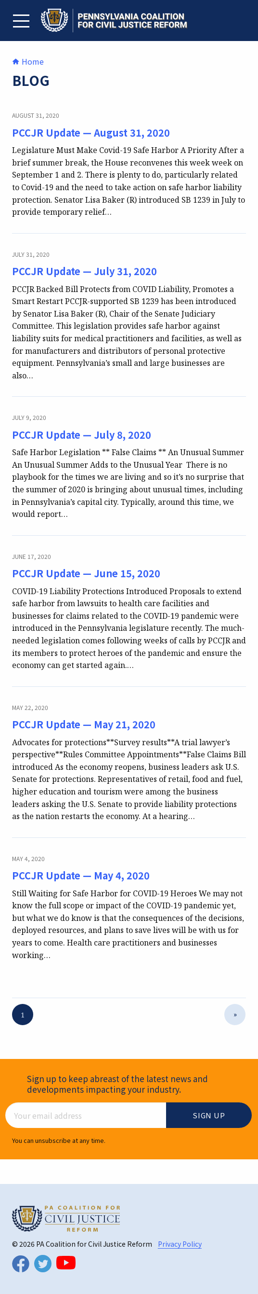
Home (28, 61)
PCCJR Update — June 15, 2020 (86, 573)
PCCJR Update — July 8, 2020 (81, 435)
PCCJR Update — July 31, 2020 (84, 271)
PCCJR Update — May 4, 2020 (81, 875)
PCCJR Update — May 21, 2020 (83, 724)
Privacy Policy (180, 1244)
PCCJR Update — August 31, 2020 (91, 132)
